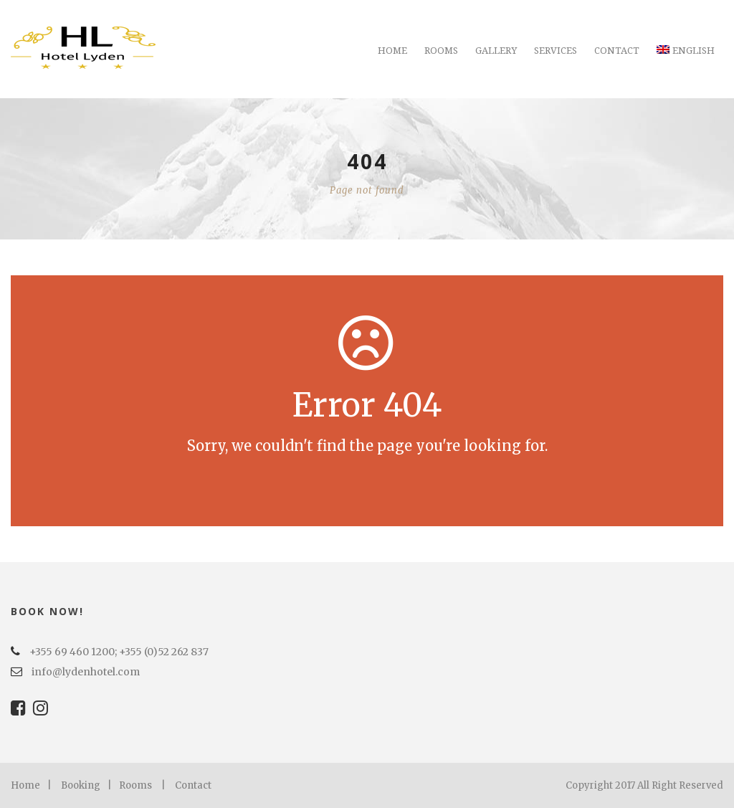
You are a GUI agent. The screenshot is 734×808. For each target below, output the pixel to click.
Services (555, 50)
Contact (616, 50)
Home (392, 50)
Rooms (441, 50)
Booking (80, 785)
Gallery (496, 50)
